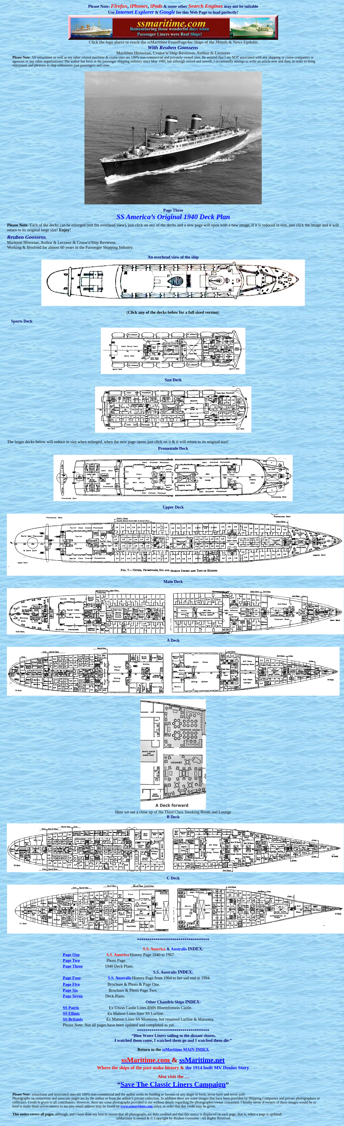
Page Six (70, 990)
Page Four (72, 978)
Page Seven (73, 996)
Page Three (73, 966)
